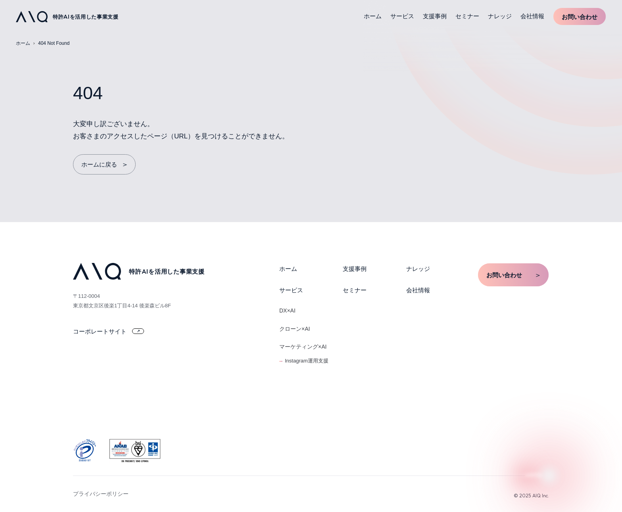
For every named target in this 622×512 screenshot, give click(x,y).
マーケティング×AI (302, 346)
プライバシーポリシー (101, 494)
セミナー (467, 16)
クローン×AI (294, 329)
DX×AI (287, 310)
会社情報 (532, 16)
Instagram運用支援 (306, 361)
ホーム (373, 16)
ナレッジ (500, 16)
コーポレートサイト (108, 331)
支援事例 (435, 16)
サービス (402, 16)
